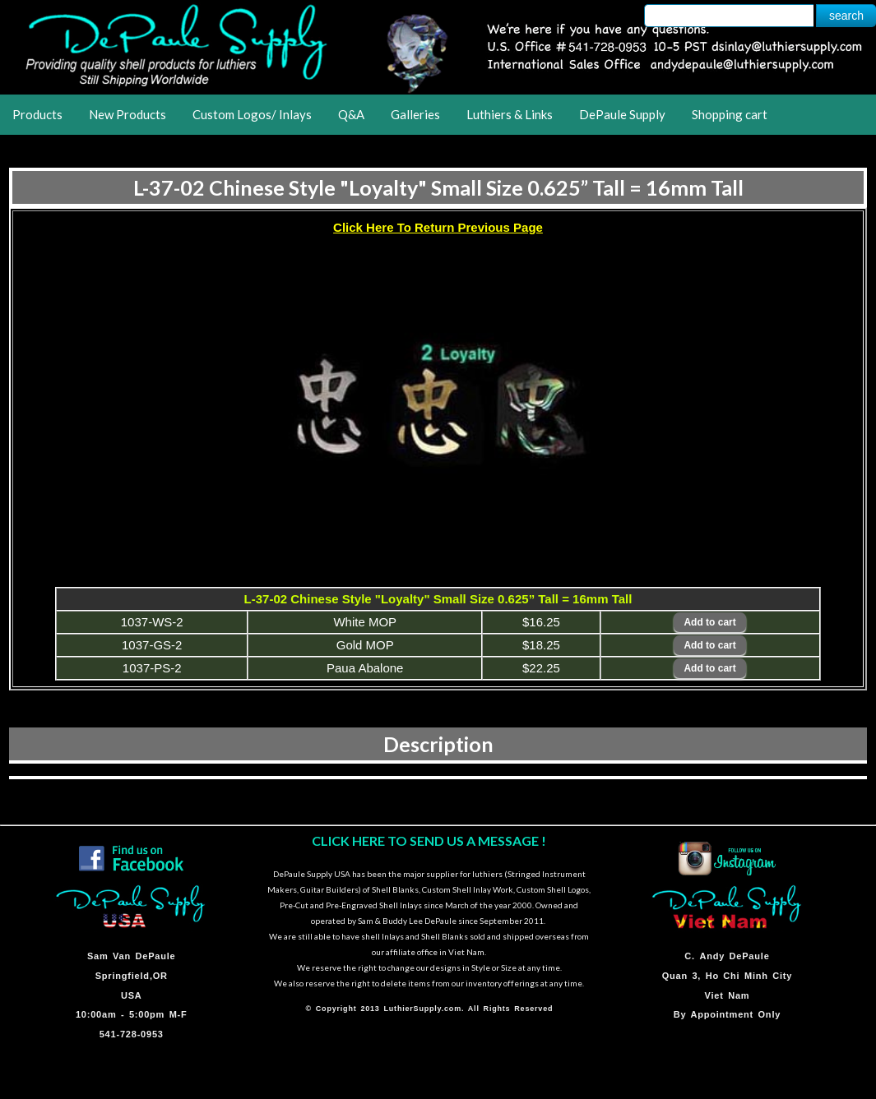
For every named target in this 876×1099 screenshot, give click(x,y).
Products (37, 114)
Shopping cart (729, 114)
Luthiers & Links (509, 114)
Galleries (415, 114)
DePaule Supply (622, 114)
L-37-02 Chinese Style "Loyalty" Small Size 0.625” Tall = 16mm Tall (438, 187)
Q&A (351, 114)
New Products (127, 114)
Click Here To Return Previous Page (438, 227)
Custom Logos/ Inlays (252, 114)
